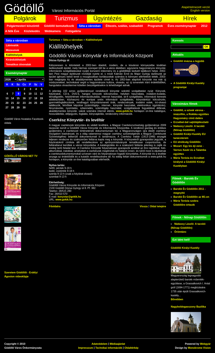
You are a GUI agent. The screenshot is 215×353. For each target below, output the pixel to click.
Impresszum (85, 347)
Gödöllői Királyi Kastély (185, 248)
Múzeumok (12, 50)
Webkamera (52, 31)
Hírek (190, 18)
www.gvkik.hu (124, 111)
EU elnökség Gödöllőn (187, 142)
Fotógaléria (73, 31)
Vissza (144, 206)
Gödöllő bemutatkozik (59, 25)
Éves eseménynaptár (182, 25)
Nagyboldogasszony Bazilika (188, 306)
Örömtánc (180, 231)
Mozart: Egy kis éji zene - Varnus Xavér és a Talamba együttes (189, 150)
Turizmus (66, 18)
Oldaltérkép (131, 347)
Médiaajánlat (117, 344)
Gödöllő (24, 8)
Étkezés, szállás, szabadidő (124, 25)
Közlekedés (32, 31)
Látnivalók (12, 45)
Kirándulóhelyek (16, 59)
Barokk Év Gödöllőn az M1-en (191, 196)
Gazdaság (149, 18)
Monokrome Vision (199, 347)
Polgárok (25, 18)
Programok (155, 25)
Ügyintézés (107, 18)
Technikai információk (108, 347)
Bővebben (177, 299)
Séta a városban (90, 25)
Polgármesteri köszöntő (23, 25)
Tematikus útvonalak (18, 64)
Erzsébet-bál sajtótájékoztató (191, 122)
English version (200, 10)
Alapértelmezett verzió (196, 7)
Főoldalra (54, 206)
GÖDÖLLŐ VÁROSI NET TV (20, 156)
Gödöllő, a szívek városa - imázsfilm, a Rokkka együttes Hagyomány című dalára (191, 114)
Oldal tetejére (158, 206)
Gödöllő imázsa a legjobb (188, 61)
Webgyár (205, 344)
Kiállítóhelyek (14, 55)
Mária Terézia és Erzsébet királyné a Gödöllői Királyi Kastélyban (189, 162)
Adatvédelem (100, 344)
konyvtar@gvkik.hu (69, 196)
